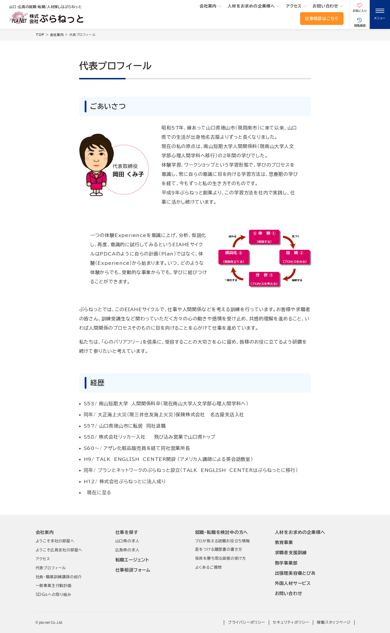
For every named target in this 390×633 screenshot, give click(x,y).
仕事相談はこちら (322, 19)
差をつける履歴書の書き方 (219, 549)
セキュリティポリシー (291, 622)
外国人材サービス (293, 583)
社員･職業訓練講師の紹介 (59, 577)
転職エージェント (132, 560)
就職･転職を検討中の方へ (221, 532)
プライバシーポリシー (246, 622)
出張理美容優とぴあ (295, 573)
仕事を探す (126, 532)
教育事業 (284, 542)
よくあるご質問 (208, 567)
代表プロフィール (51, 568)
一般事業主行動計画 (54, 586)
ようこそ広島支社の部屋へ (59, 550)
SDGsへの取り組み (53, 594)
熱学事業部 (286, 563)
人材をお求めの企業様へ (251, 6)
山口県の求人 (127, 541)
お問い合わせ (325, 6)
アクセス (294, 6)
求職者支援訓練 (291, 552)
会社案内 (208, 6)
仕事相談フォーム (132, 570)
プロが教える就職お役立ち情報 (222, 541)
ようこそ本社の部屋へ (55, 541)
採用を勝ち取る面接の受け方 (220, 558)
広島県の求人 (127, 550)
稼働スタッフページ (333, 622)
